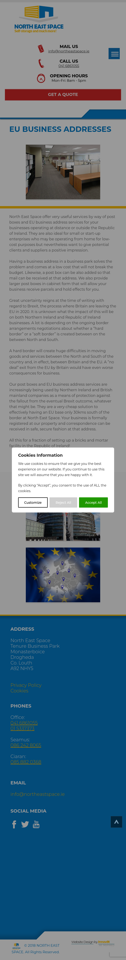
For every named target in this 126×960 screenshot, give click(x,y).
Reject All (63, 502)
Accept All (93, 502)
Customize (33, 502)
